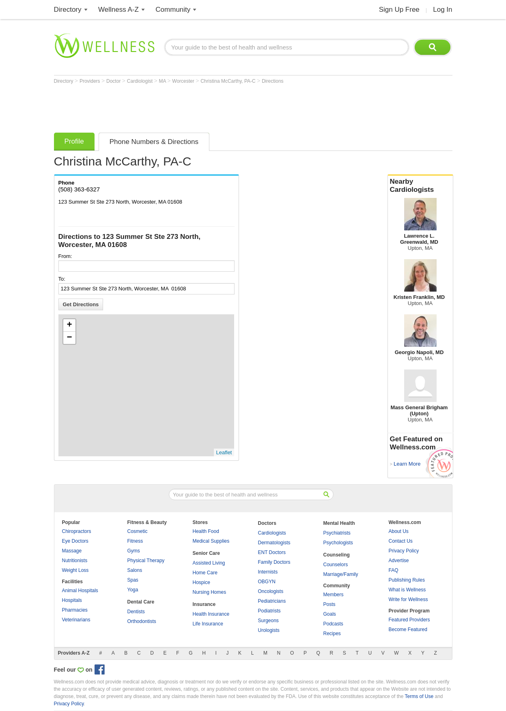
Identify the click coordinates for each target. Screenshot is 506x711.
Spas (132, 580)
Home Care (205, 573)
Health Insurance (211, 614)
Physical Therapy (146, 560)
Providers (90, 81)
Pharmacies (75, 610)
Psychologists (338, 543)
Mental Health (339, 523)
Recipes (332, 633)
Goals (329, 614)
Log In (442, 9)
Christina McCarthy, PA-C (228, 81)
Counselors (335, 564)
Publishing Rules (407, 580)
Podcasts (333, 624)
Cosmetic (137, 531)
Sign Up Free (399, 9)
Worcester (184, 81)
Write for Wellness (408, 599)
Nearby (420, 186)
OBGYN (267, 581)
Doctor (114, 81)
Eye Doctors (75, 541)
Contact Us (401, 541)
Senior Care (206, 553)
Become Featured (408, 629)
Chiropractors (76, 531)
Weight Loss (75, 570)
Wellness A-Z (118, 9)
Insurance (204, 604)
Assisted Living (209, 563)
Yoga (132, 590)
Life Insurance (208, 624)
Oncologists (271, 591)
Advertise (399, 560)
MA (163, 81)
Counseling (336, 555)
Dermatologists (274, 543)
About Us (399, 531)
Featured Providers (409, 620)
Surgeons (268, 620)
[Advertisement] (201, 106)
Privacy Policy (404, 551)
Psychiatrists (337, 533)
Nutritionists (75, 560)
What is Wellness (407, 590)
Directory (68, 9)
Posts (329, 604)
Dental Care (141, 602)
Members (333, 594)
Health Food (206, 531)
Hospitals (72, 600)
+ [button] (69, 325)
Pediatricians (272, 601)
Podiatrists (269, 611)
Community (172, 9)
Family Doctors (274, 562)
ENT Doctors (272, 552)
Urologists (269, 630)
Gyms (133, 551)
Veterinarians (76, 620)
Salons (134, 570)
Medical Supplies (211, 541)
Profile (74, 141)
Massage (72, 551)
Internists (268, 572)
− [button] (69, 338)
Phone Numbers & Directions (154, 142)
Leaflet (224, 452)
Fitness (135, 541)
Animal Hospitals (80, 590)
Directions (272, 81)
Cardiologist (140, 81)
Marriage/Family (340, 574)
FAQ (393, 570)
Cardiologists (272, 533)
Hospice (201, 582)
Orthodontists (141, 621)
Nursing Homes (209, 592)
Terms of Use (419, 696)
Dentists (136, 611)
